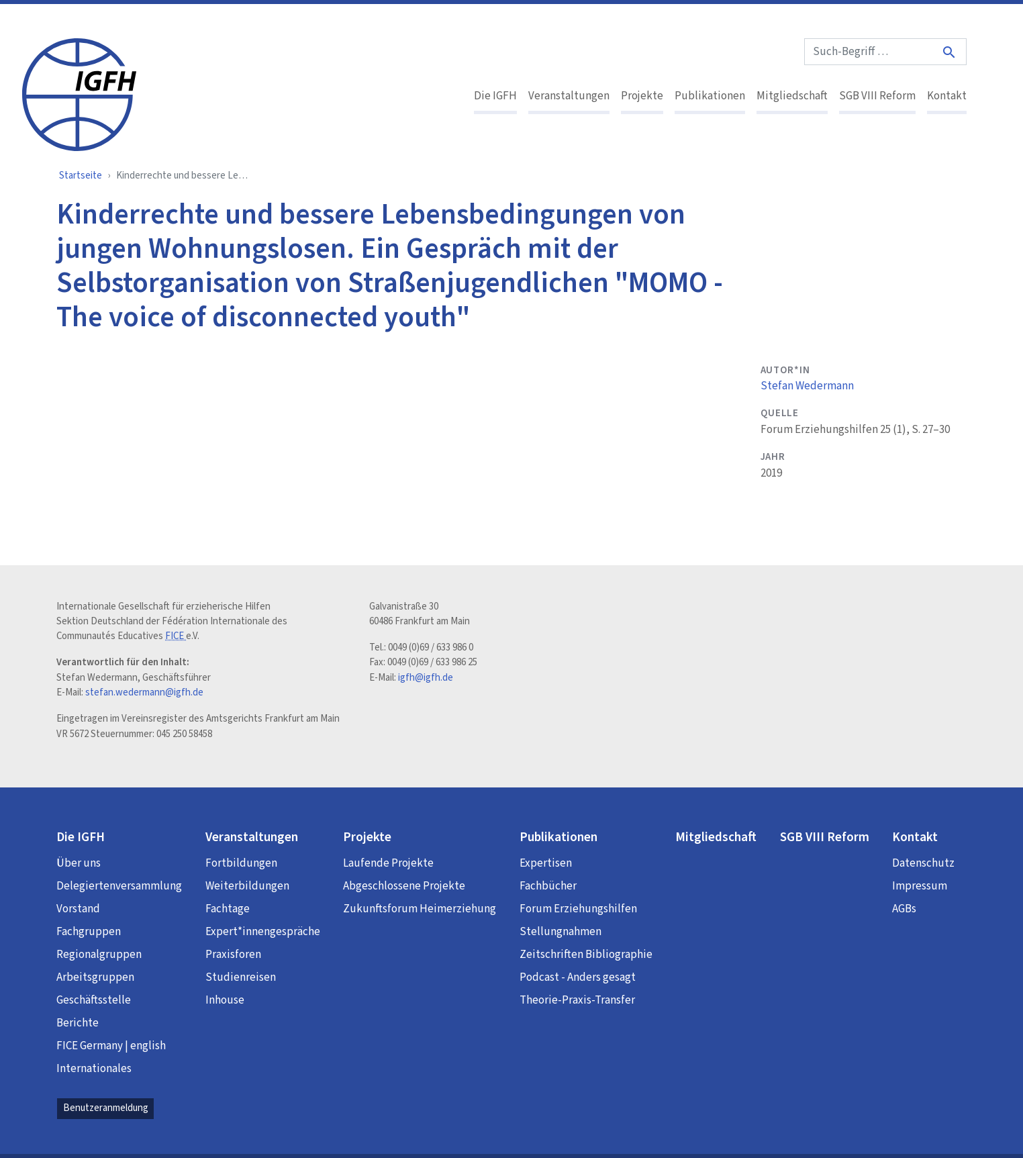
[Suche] (949, 52)
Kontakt (947, 96)
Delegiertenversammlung (119, 886)
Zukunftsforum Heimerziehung (419, 909)
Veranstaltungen (569, 96)
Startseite (80, 175)
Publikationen (710, 96)
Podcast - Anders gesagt (578, 977)
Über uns (78, 863)
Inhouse (224, 1000)
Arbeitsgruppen (95, 977)
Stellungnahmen (560, 932)
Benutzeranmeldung (105, 1108)
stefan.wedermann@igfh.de (144, 692)
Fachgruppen (88, 932)
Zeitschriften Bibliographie (586, 955)
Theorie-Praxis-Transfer (577, 1000)
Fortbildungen (241, 863)
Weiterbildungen (247, 886)
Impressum (919, 886)
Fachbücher (548, 886)
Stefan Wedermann (807, 386)
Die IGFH (495, 96)
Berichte (77, 1023)
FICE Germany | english (111, 1046)
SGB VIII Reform (877, 96)
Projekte (642, 96)
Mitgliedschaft (792, 96)
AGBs (904, 909)
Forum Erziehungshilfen (578, 909)
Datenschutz (923, 863)
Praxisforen (233, 955)
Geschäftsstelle (93, 1000)
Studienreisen (240, 977)
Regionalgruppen (99, 955)
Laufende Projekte (388, 863)
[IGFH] (79, 93)
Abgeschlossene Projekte (404, 886)
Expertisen (546, 863)
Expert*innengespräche (262, 932)
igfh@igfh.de (425, 678)
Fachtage (227, 909)
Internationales (94, 1069)
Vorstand (78, 909)
